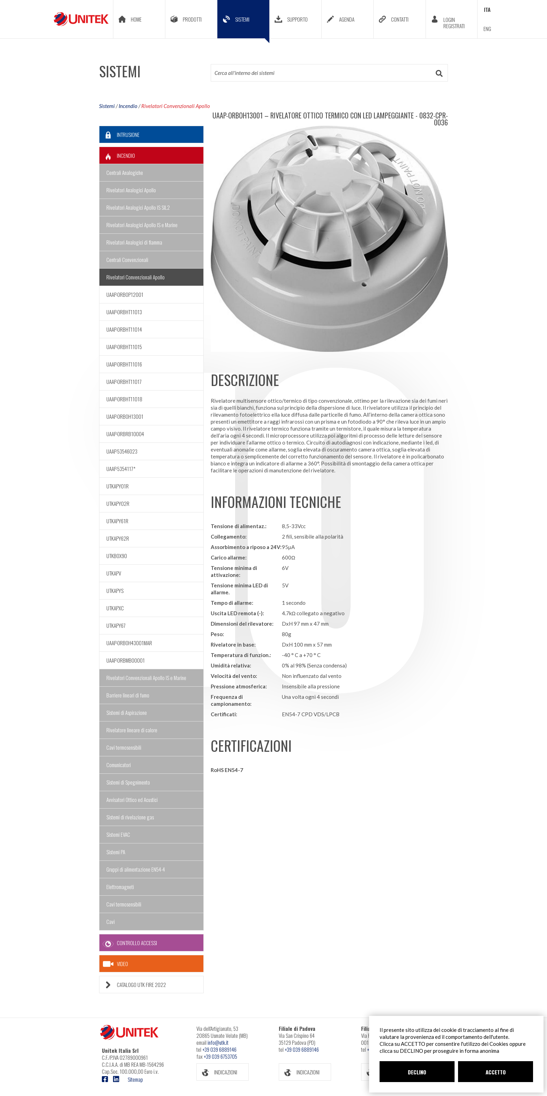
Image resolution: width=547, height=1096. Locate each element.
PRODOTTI (183, 19)
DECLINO (417, 1072)
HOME (127, 19)
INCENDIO (117, 155)
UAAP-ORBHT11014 (124, 329)
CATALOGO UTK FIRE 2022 (132, 984)
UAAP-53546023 (121, 451)
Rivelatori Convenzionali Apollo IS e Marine (146, 677)
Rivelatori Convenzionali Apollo (175, 106)
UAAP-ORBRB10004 (125, 434)
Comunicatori (118, 765)
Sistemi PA (115, 852)
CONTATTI (391, 19)
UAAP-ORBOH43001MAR (129, 643)
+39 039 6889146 (219, 1049)
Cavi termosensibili (123, 747)
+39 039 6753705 (220, 1056)
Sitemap (135, 1079)
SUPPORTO (289, 19)
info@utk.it (218, 1042)
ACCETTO (496, 1072)
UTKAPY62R (117, 538)
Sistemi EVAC (118, 834)
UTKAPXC (115, 608)
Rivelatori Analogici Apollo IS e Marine (142, 225)
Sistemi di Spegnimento (128, 782)
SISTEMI (243, 24)
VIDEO (115, 964)
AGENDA (338, 19)
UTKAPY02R (117, 503)
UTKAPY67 (116, 625)
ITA (487, 9)
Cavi (110, 921)
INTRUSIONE (119, 134)
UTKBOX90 (116, 555)
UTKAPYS (114, 590)
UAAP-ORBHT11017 (124, 381)
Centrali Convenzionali (127, 259)
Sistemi (107, 106)
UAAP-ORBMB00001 (125, 660)
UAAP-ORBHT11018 (124, 399)
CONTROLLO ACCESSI (128, 942)
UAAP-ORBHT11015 (124, 346)
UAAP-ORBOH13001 (124, 416)
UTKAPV (113, 573)
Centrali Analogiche (124, 172)
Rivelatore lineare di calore (131, 730)
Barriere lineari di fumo (127, 695)
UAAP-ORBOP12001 (124, 294)
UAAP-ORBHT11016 (124, 364)
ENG (487, 28)
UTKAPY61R (117, 521)
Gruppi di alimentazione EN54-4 (135, 869)
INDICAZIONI (217, 1072)
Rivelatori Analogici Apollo (131, 190)
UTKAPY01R (117, 486)
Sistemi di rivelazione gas (130, 817)
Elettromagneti (120, 886)
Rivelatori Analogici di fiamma (134, 242)
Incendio (128, 106)
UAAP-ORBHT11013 (124, 312)
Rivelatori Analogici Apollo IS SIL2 (138, 207)
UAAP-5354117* (120, 468)
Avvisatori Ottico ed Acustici (132, 799)
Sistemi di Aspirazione (126, 712)
